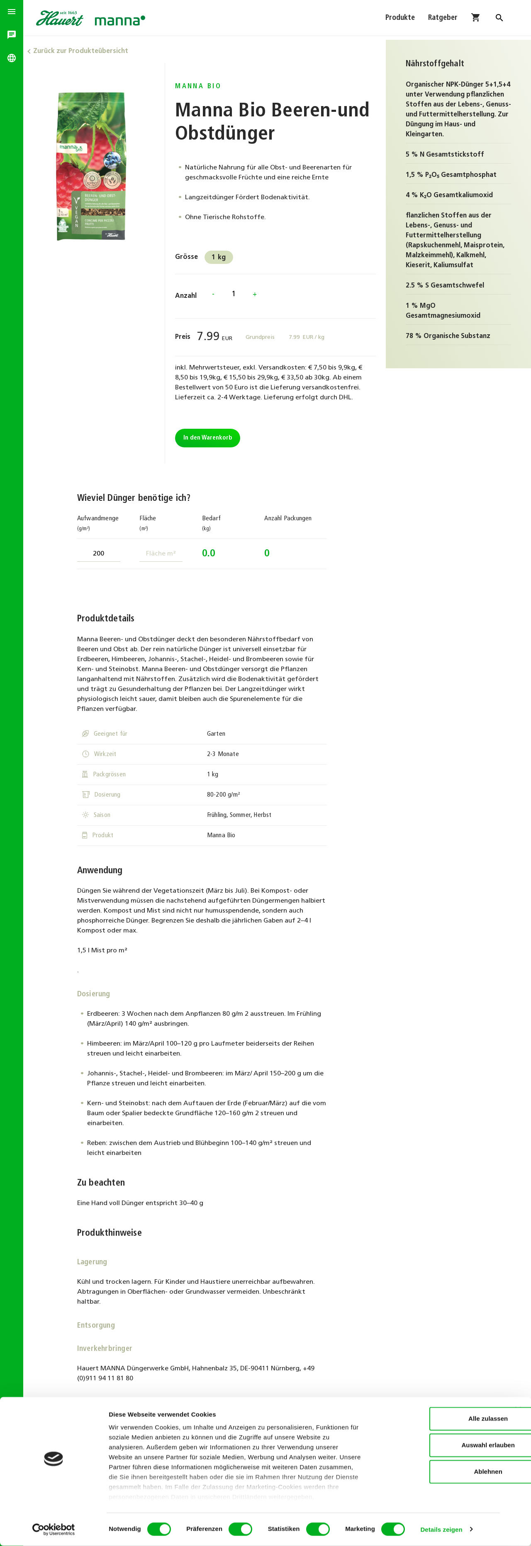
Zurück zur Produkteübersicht (85, 51)
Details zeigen (441, 1529)
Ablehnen (440, 1472)
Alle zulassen (440, 1419)
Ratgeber (443, 20)
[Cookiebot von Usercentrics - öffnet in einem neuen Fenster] (53, 1530)
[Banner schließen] (518, 1410)
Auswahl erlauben (440, 1445)
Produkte (400, 20)
